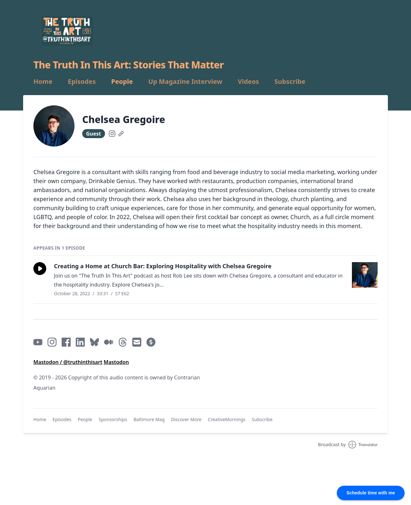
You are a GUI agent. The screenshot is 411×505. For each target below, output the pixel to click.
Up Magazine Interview (185, 81)
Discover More (186, 419)
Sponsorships (113, 419)
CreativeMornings (226, 419)
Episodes (82, 81)
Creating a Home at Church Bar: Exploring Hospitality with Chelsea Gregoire (162, 266)
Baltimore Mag (149, 419)
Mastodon (116, 362)
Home (42, 81)
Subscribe (290, 81)
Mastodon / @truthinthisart (67, 362)
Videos (248, 81)
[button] (39, 268)
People (122, 81)
